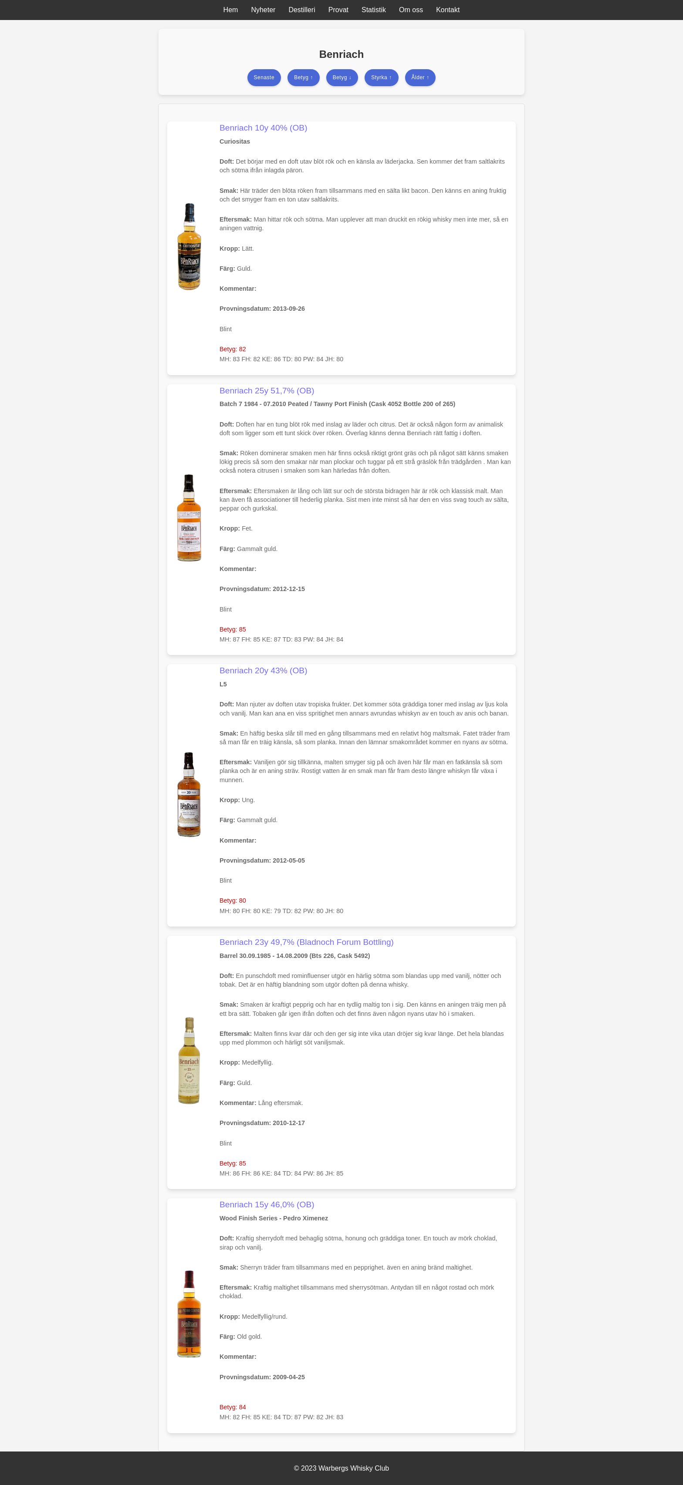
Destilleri (301, 9)
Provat (338, 9)
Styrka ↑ (381, 77)
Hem (230, 9)
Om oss (411, 9)
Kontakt (448, 9)
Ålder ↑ (420, 77)
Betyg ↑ (303, 77)
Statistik (374, 9)
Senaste (264, 77)
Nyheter (263, 9)
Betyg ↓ (342, 77)
